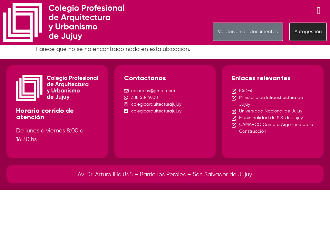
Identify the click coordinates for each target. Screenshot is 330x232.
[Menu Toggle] (319, 10)
